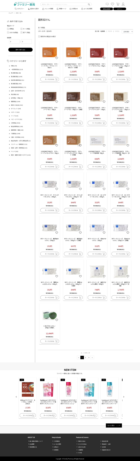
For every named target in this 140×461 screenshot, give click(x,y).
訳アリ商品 (25, 32)
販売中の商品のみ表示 (47, 36)
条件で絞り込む (20, 49)
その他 (79, 452)
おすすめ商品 (12, 32)
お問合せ (75, 9)
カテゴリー (20, 9)
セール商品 (25, 29)
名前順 (102, 31)
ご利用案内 (56, 441)
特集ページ (62, 9)
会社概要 (31, 444)
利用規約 (55, 450)
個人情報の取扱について (35, 441)
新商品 (10, 29)
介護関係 (80, 450)
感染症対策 (104, 441)
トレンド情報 (49, 9)
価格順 (117, 31)
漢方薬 (103, 447)
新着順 (110, 31)
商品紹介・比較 (105, 444)
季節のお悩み (81, 441)
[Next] (92, 357)
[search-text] (66, 4)
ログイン (119, 9)
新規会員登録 (106, 9)
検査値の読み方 (105, 450)
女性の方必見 (81, 447)
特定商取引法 (32, 447)
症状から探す (34, 9)
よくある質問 (88, 9)
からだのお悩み (82, 444)
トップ (11, 13)
